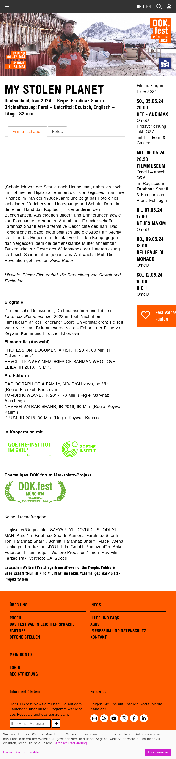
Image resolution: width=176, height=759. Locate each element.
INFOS (95, 605)
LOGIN (15, 668)
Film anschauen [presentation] (27, 131)
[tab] (27, 131)
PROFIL (16, 618)
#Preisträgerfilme (49, 567)
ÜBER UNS (18, 605)
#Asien (22, 579)
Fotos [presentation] (57, 131)
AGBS (95, 624)
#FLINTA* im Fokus (63, 573)
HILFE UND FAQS (104, 618)
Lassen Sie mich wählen (22, 752)
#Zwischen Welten (19, 567)
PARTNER (18, 631)
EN (148, 7)
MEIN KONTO (21, 654)
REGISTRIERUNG (24, 674)
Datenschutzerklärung (70, 743)
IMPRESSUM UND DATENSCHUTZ (118, 631)
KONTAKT (98, 637)
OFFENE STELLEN (25, 637)
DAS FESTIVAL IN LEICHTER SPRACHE (42, 624)
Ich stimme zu (158, 752)
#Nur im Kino (35, 573)
